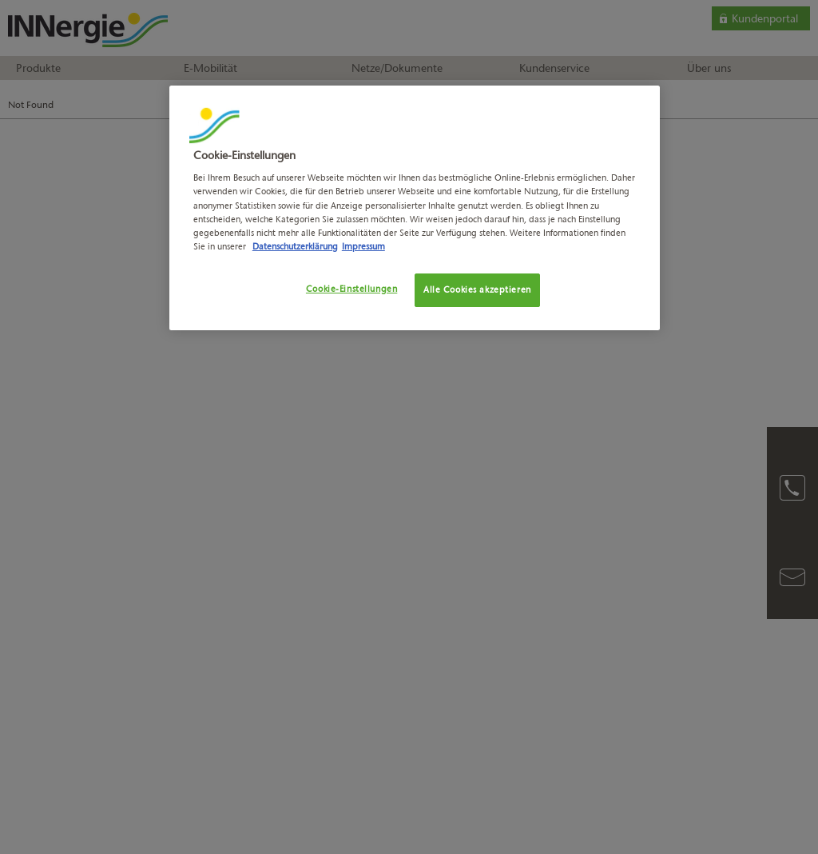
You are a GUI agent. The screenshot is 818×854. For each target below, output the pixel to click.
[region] (414, 208)
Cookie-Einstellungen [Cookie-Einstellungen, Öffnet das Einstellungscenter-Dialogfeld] (351, 288)
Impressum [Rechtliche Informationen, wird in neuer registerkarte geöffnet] (363, 246)
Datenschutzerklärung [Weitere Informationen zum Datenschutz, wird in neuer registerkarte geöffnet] (295, 246)
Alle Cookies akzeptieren (477, 289)
